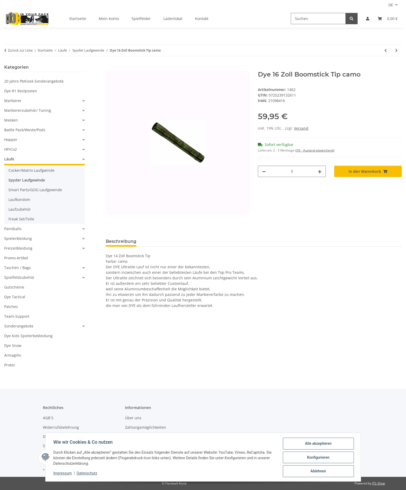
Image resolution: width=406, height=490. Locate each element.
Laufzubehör (19, 209)
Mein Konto (109, 18)
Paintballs (13, 228)
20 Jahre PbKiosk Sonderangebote (34, 81)
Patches (11, 306)
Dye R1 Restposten (20, 90)
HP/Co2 (10, 149)
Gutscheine (14, 287)
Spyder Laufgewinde (26, 180)
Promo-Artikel (16, 257)
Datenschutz (87, 474)
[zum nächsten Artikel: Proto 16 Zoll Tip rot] (396, 50)
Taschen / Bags (17, 267)
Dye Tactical (14, 296)
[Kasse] (387, 18)
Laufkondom (19, 199)
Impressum (63, 474)
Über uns (133, 417)
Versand (301, 128)
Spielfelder (141, 18)
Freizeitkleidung (18, 248)
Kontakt (201, 18)
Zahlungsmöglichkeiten (145, 427)
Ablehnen (317, 471)
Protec (9, 364)
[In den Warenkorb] (110, 68)
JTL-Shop (378, 483)
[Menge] (291, 171)
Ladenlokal (172, 18)
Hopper (10, 139)
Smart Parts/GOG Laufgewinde (35, 189)
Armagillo (12, 355)
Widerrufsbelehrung (61, 427)
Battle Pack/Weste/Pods (24, 129)
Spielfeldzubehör (19, 277)
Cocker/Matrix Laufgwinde (31, 170)
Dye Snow (12, 345)
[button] (367, 18)
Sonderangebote (18, 326)
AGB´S (48, 417)
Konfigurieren (318, 458)
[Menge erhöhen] (319, 171)
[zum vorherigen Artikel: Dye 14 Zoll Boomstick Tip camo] (385, 50)
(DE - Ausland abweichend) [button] (314, 150)
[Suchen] (318, 18)
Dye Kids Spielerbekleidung (28, 335)
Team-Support (16, 316)
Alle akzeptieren (317, 444)
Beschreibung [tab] (121, 241)
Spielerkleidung (18, 238)
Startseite (77, 18)
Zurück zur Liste (20, 50)
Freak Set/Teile (21, 218)
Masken (11, 120)
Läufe (9, 158)
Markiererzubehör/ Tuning (27, 110)
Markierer (13, 100)
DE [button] (390, 4)
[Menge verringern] (264, 171)
